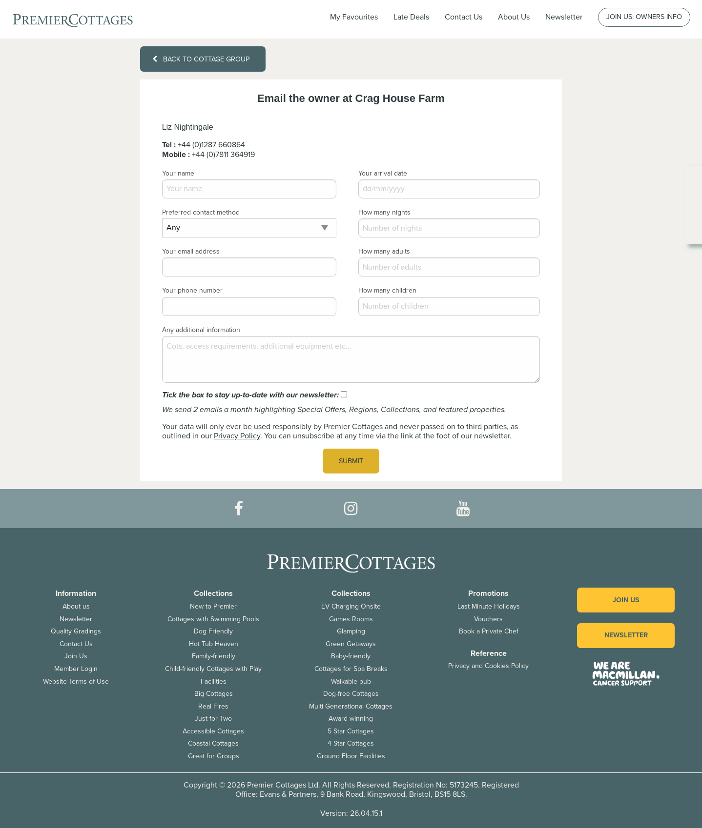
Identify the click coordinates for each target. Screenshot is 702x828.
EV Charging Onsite (351, 606)
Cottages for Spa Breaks (351, 669)
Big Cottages (213, 694)
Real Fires (213, 706)
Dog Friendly (213, 631)
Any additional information (201, 330)
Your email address (191, 251)
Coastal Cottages (213, 743)
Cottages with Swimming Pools (213, 619)
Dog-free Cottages (351, 694)
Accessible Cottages (213, 731)
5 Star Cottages (351, 731)
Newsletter (76, 619)
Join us (626, 600)
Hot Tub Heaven (213, 644)
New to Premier (213, 606)
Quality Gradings (76, 631)
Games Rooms (351, 619)
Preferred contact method (201, 212)
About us (76, 606)
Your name (178, 173)
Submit (351, 461)
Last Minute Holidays (488, 606)
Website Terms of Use (76, 681)
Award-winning (351, 718)
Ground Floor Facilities (351, 756)
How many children (387, 290)
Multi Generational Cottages (350, 706)
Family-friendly (213, 656)
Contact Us (463, 17)
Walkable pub (351, 681)
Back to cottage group (200, 59)
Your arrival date (382, 173)
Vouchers (488, 619)
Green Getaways (351, 644)
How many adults (384, 251)
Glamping (351, 631)
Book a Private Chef (488, 631)
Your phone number (192, 290)
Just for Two (213, 718)
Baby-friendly (351, 656)
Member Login (76, 669)
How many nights (384, 212)
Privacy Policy (237, 436)
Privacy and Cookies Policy (488, 666)
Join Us (75, 656)
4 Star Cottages (351, 743)
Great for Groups (213, 756)
